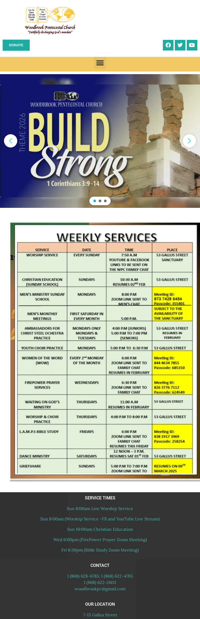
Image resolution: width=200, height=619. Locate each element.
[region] (100, 141)
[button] (100, 63)
